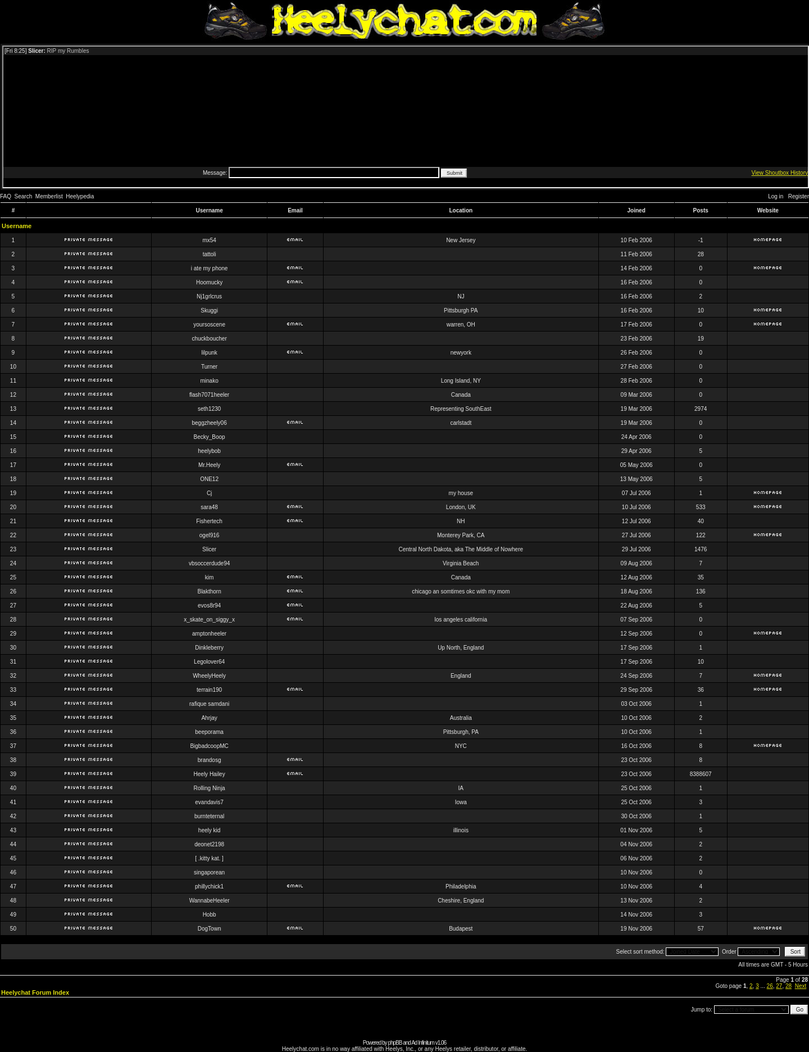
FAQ (5, 196)
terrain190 (209, 690)
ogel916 (209, 535)
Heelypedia (80, 196)
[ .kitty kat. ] (209, 858)
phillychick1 (209, 886)
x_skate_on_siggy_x (209, 619)
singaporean (209, 872)
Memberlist (49, 196)
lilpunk (209, 353)
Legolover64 (209, 662)
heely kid (209, 830)
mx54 (209, 240)
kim (209, 577)
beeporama (209, 732)
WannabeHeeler (209, 900)
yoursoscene (209, 324)
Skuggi (209, 310)
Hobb (209, 915)
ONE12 (209, 479)
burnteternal (209, 816)
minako (209, 381)
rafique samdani (209, 704)
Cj (209, 493)
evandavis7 (209, 802)
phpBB (395, 1043)
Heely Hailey (209, 774)
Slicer (209, 549)
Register (798, 196)
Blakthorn (209, 591)
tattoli (209, 254)
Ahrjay (209, 718)
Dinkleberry (209, 648)
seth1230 (209, 409)
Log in (775, 196)
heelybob (209, 451)
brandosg (209, 760)
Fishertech (209, 521)
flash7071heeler (209, 395)
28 (788, 986)
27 (779, 986)
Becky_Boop (209, 437)
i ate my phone (209, 268)
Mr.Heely (209, 465)
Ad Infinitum (422, 1043)
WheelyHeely (209, 676)
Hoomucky (209, 282)
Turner (209, 367)
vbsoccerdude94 (209, 563)
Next (801, 986)
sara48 (209, 507)
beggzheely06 (209, 423)
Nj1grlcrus (209, 296)
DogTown (209, 929)
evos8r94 (209, 605)
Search (24, 196)
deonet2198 (209, 844)
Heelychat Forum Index (35, 992)
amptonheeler (209, 634)
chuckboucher (209, 338)
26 (770, 986)
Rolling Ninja (209, 788)
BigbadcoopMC (209, 746)
